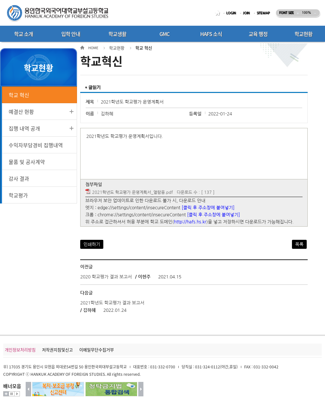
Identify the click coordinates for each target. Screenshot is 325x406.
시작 (17, 393)
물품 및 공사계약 (27, 162)
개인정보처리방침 (20, 350)
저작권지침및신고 (57, 350)
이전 (28, 389)
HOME (218, 13)
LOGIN (231, 13)
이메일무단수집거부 (96, 350)
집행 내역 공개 (24, 128)
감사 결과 (19, 178)
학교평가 (18, 195)
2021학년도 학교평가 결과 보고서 (112, 303)
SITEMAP (263, 13)
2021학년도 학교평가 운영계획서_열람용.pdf (132, 192)
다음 (141, 389)
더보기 (6, 393)
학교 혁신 (19, 95)
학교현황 (116, 48)
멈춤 (11, 393)
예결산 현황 (21, 111)
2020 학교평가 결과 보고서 (106, 277)
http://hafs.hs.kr (190, 222)
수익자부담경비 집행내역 (36, 145)
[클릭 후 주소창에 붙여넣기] (208, 207)
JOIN (246, 13)
